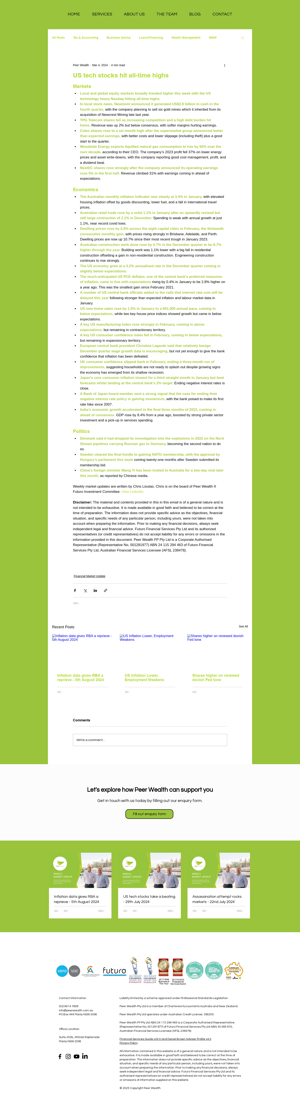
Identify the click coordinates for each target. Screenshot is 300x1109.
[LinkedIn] (84, 1056)
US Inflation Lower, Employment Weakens (144, 677)
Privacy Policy (129, 1043)
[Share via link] (106, 590)
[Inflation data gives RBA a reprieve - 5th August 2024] (82, 651)
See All (243, 626)
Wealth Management (185, 37)
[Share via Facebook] (75, 590)
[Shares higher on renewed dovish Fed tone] (217, 651)
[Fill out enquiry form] (149, 814)
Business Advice (119, 37)
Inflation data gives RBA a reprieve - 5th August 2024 (80, 677)
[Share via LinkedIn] (95, 590)
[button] (102, 14)
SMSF (213, 37)
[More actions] (224, 65)
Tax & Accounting (85, 37)
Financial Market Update (89, 576)
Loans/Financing (151, 37)
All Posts (58, 37)
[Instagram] (68, 1056)
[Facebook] (59, 1056)
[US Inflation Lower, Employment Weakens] (150, 651)
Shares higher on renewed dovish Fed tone (215, 677)
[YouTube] (76, 1056)
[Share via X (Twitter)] (85, 590)
